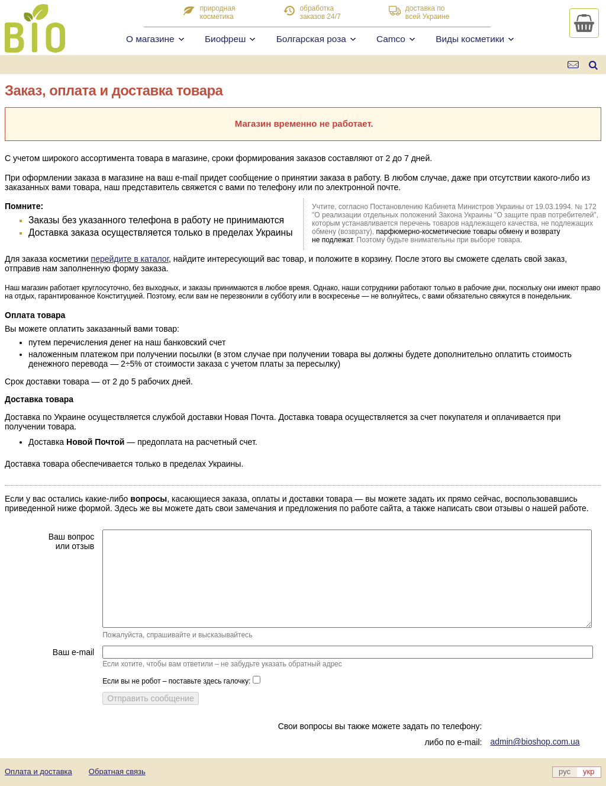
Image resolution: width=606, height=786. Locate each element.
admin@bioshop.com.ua (534, 741)
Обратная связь (117, 771)
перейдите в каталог (130, 259)
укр (588, 771)
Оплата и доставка (38, 771)
